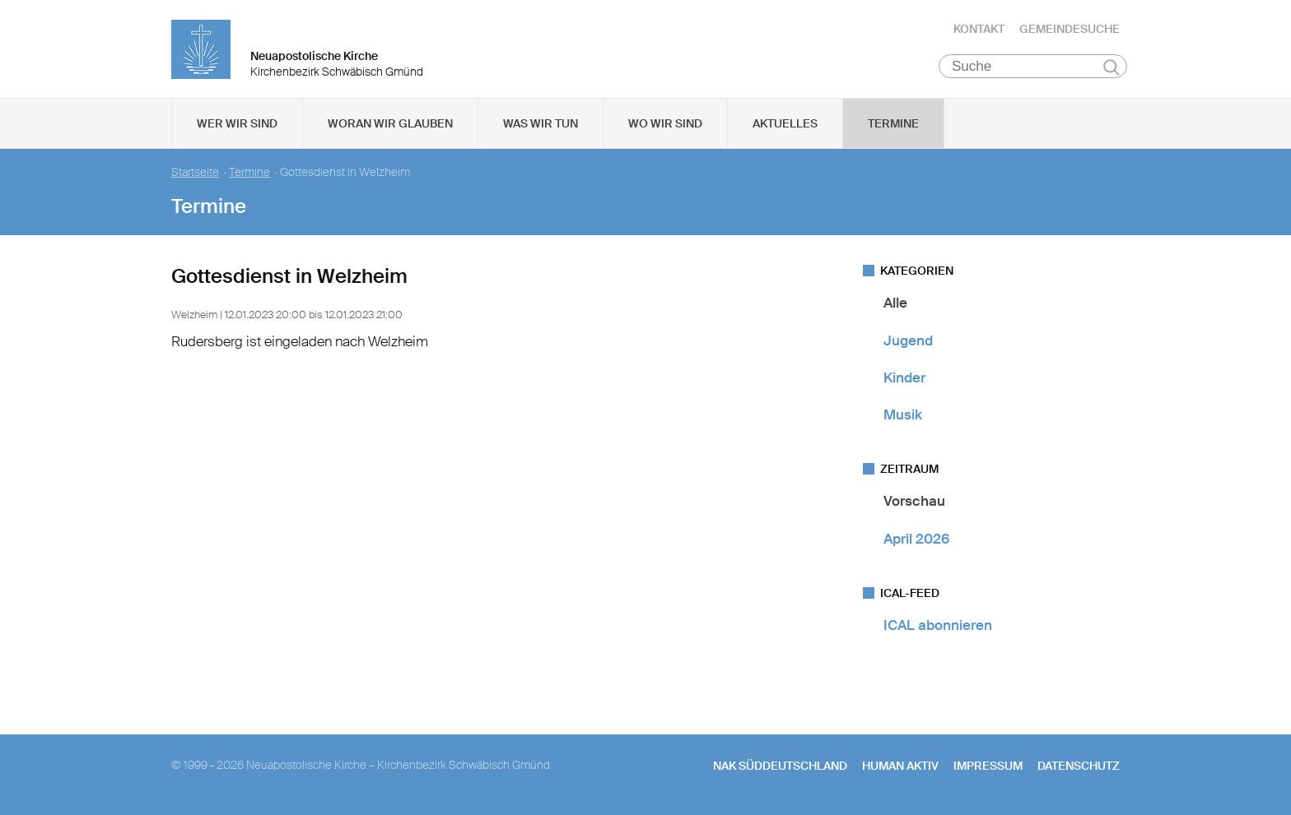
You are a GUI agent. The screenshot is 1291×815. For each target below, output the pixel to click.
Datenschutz (1078, 766)
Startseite (195, 173)
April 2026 (916, 539)
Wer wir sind (237, 124)
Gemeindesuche (1069, 28)
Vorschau (914, 502)
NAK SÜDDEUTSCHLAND (780, 766)
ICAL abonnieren (937, 626)
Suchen (1111, 67)
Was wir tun (540, 124)
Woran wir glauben (390, 124)
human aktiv (900, 766)
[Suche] (1033, 66)
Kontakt (978, 28)
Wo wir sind (665, 124)
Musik (902, 415)
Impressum (988, 766)
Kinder (904, 378)
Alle (895, 303)
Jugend (908, 340)
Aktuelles (785, 124)
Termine (893, 124)
